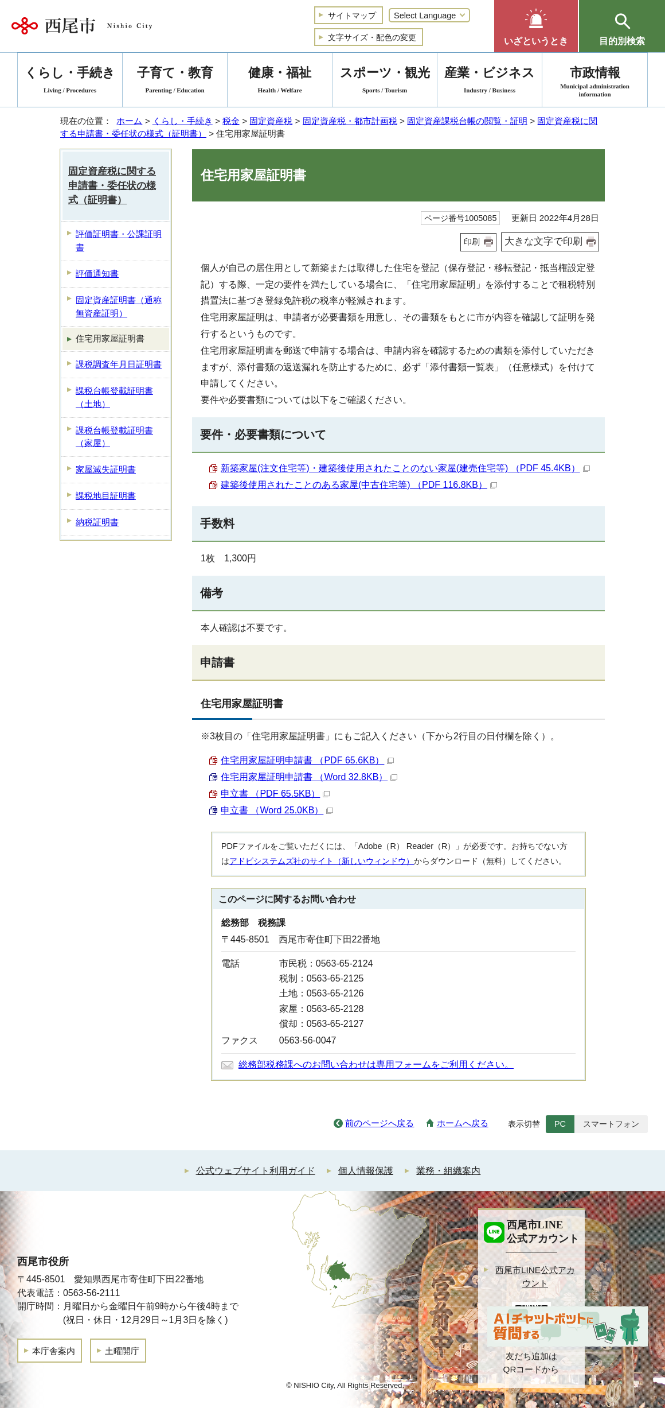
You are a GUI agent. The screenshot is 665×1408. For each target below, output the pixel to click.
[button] (536, 26)
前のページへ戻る (379, 1123)
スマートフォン (611, 1123)
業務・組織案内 (448, 1171)
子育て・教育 (174, 81)
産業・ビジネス (489, 81)
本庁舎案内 (53, 1351)
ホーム (129, 121)
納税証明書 (97, 522)
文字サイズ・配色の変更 (372, 37)
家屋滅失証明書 (106, 469)
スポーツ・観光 (384, 81)
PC (560, 1123)
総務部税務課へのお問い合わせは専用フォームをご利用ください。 (376, 1064)
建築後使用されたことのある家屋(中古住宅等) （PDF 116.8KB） (359, 485)
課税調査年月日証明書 (119, 364)
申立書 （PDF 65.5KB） (275, 793)
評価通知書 (97, 273)
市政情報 (594, 81)
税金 (231, 121)
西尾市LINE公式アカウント (535, 1276)
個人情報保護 (365, 1171)
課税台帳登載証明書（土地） (114, 397)
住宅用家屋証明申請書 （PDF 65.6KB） (307, 760)
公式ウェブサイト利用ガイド (255, 1171)
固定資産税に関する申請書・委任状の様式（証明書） (112, 185)
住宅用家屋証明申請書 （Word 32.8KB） (309, 777)
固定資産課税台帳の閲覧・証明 (467, 121)
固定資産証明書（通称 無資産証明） (119, 306)
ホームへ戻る (462, 1123)
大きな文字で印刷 (543, 241)
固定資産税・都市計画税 (350, 121)
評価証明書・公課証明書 (119, 240)
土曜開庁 (122, 1351)
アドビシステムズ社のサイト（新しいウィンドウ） (321, 861)
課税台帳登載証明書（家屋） (114, 436)
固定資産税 (270, 121)
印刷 (472, 241)
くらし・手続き (182, 121)
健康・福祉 (279, 81)
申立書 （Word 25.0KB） (277, 810)
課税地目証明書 (106, 496)
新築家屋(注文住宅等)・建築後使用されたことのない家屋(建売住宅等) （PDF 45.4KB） (405, 468)
